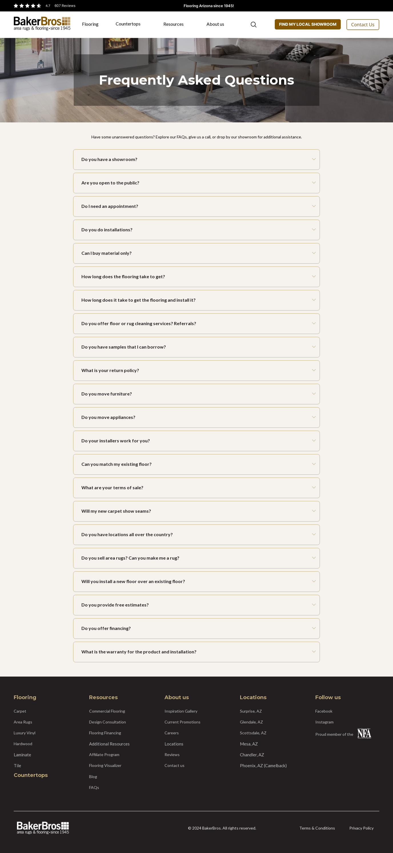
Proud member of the (334, 734)
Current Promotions (182, 721)
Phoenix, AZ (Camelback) (263, 765)
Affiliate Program (104, 754)
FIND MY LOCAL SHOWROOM (307, 24)
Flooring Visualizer (105, 765)
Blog (93, 776)
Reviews (172, 754)
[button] (93, 26)
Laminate (22, 754)
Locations (174, 743)
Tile (17, 765)
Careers (172, 732)
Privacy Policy (361, 828)
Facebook (323, 711)
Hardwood (23, 743)
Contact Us (362, 24)
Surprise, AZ (251, 711)
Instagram (324, 721)
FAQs (94, 787)
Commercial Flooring (107, 711)
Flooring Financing (105, 732)
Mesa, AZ (249, 743)
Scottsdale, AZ (253, 732)
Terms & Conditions (317, 828)
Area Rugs (23, 721)
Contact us (175, 765)
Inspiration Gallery (181, 711)
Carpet (20, 711)
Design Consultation (107, 721)
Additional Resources (109, 743)
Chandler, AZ (252, 754)
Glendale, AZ (251, 721)
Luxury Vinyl (24, 732)
